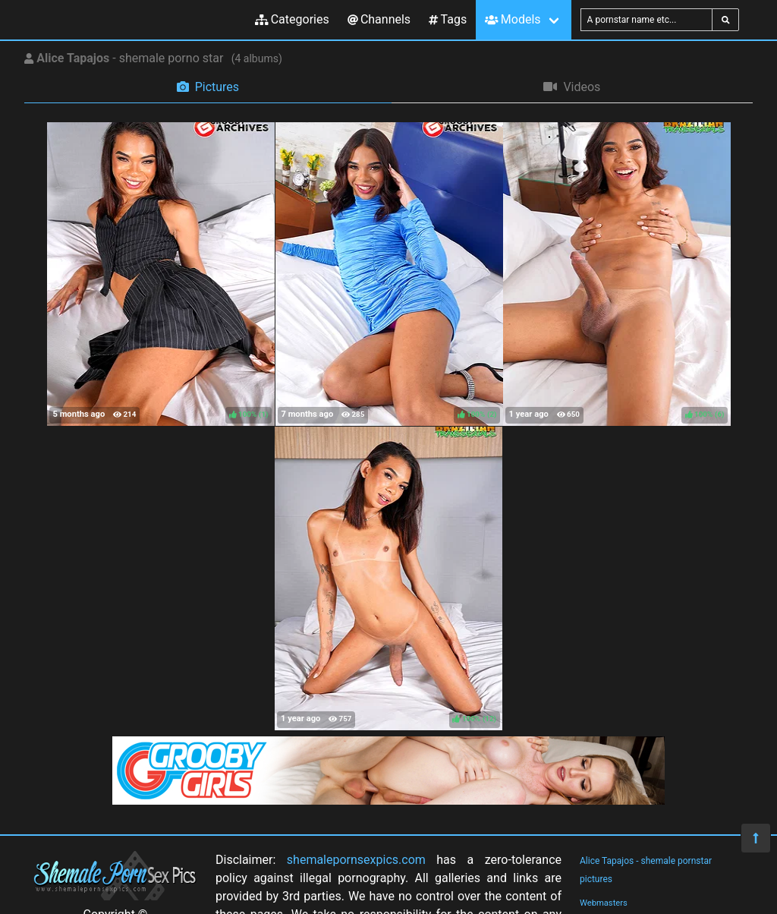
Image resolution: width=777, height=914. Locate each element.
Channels (379, 19)
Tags (448, 19)
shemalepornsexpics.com (356, 860)
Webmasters (604, 903)
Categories (292, 19)
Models (512, 19)
